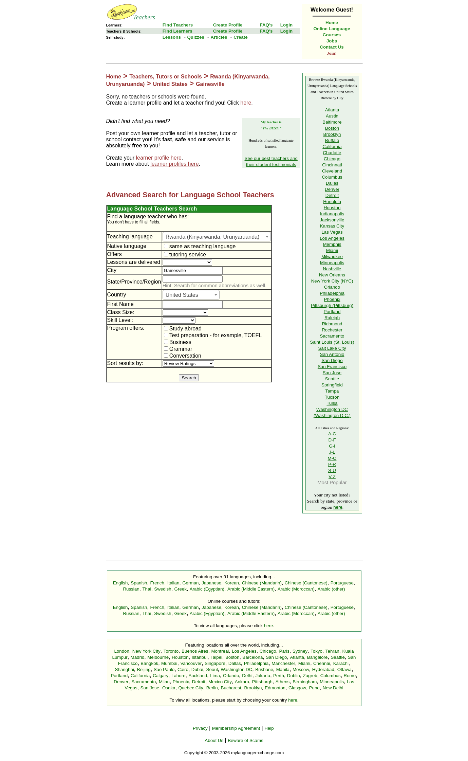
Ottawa (344, 669)
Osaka (168, 687)
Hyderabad (323, 669)
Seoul (212, 669)
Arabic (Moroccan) (296, 589)
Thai (146, 589)
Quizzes (195, 37)
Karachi (341, 663)
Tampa (332, 391)
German (190, 582)
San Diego (331, 360)
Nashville (332, 268)
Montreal (220, 651)
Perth (278, 675)
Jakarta (262, 675)
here (245, 103)
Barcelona (252, 657)
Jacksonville (332, 219)
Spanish (139, 582)
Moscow (301, 669)
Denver (332, 189)
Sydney (300, 651)
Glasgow (297, 687)
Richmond (332, 323)
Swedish (162, 589)
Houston (332, 207)
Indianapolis (332, 213)
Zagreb (310, 675)
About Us (214, 740)
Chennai (321, 663)
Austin (332, 116)
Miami (332, 250)
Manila (282, 669)
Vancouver (191, 663)
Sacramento (332, 336)
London (121, 651)
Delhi (247, 675)
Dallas (332, 183)
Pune (314, 687)
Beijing (144, 669)
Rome (350, 675)
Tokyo (316, 651)
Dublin (293, 675)
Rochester (332, 329)
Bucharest (231, 687)
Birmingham (305, 681)
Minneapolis (332, 262)
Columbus (332, 177)
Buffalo (332, 140)
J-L (332, 452)
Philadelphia (332, 293)
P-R (332, 464)
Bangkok (149, 663)
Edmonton (275, 687)
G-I (332, 446)
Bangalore (317, 657)
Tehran (332, 651)
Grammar (178, 349)
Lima (215, 675)
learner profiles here (174, 164)
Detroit (332, 195)
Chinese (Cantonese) (306, 582)
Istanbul (200, 657)
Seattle (332, 378)
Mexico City (220, 681)
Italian (173, 582)
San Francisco (332, 366)
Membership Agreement (236, 728)
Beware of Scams (245, 740)
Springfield (332, 384)
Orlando (332, 287)
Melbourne (158, 657)
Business (177, 342)
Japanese (211, 582)
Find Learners (177, 31)
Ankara (242, 681)
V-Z (332, 476)
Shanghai (124, 669)
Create (240, 37)
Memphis (332, 244)
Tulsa (331, 403)
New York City (146, 651)
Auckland (197, 675)
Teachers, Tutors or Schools (165, 76)
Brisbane (264, 669)
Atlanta (332, 109)
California (331, 146)
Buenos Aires (195, 651)
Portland (332, 311)
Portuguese (342, 582)
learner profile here (159, 158)
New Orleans (332, 274)
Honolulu (332, 201)
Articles (219, 37)
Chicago (332, 158)
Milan (164, 681)
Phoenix (332, 299)
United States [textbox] (182, 295)
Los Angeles (332, 238)
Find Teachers (178, 25)
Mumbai (169, 663)
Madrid (138, 657)
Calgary (160, 675)
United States (170, 84)
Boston (332, 128)
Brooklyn (332, 134)
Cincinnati (332, 164)
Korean (231, 582)
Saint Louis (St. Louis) (332, 342)
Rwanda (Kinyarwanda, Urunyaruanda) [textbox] (213, 237)
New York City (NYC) (332, 281)
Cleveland (332, 171)
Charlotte (332, 152)
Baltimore (331, 122)
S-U (332, 470)
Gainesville (210, 84)
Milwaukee (332, 256)
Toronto (171, 651)
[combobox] (217, 236)
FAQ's (266, 25)
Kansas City (332, 226)
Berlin (212, 687)
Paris (284, 651)
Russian (131, 589)
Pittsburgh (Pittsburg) (332, 305)
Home (331, 22)
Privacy (200, 728)
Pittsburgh (262, 681)
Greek (180, 589)
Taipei (216, 657)
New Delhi (333, 687)
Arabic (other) (331, 589)
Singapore (215, 663)
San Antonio (332, 354)
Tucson (332, 397)
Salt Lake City (332, 348)
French (157, 582)
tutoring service (185, 254)
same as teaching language (200, 246)
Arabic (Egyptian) (207, 589)
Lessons (172, 37)
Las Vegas (331, 232)
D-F (332, 439)
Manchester (283, 663)
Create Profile (228, 25)
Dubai (197, 669)
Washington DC (236, 669)
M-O (332, 458)
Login (286, 25)
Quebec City (190, 687)
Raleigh (332, 317)
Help (269, 728)
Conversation (182, 356)
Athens (283, 681)
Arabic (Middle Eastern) (251, 589)
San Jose (332, 372)
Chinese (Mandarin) (262, 582)
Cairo (182, 669)
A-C (332, 433)
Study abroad (183, 328)
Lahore (178, 675)
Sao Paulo (164, 669)
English (120, 582)
